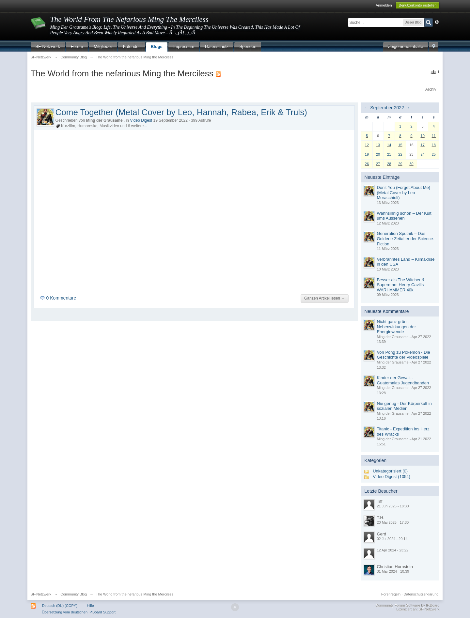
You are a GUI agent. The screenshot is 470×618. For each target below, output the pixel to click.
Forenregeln (390, 594)
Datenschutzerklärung (420, 594)
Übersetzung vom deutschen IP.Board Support (79, 612)
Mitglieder (103, 46)
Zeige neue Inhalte (405, 46)
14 (389, 145)
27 (378, 164)
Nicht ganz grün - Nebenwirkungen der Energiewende (396, 326)
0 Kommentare (61, 298)
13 (378, 145)
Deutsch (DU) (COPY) (59, 606)
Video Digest (141, 120)
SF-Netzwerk (48, 46)
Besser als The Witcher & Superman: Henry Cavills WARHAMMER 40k (400, 284)
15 (400, 145)
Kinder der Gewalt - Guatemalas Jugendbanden (403, 380)
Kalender (131, 46)
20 (378, 154)
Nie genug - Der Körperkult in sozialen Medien (404, 406)
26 (367, 164)
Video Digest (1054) (391, 476)
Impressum (183, 46)
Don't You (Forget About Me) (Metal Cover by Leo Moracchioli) (403, 192)
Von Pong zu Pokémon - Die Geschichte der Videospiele (403, 355)
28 (389, 164)
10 (423, 136)
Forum (77, 46)
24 (423, 154)
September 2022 (387, 107)
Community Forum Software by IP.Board (407, 605)
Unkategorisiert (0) (390, 471)
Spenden (247, 46)
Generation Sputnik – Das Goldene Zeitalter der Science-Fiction (405, 238)
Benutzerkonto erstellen (418, 5)
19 (367, 154)
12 (367, 145)
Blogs (157, 46)
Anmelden (384, 5)
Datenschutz (216, 46)
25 (434, 154)
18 (434, 145)
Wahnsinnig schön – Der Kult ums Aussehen (404, 216)
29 (400, 164)
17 (423, 145)
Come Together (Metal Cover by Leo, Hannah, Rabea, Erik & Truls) (181, 112)
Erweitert (436, 22)
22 (400, 154)
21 (389, 154)
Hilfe (90, 606)
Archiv (430, 89)
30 (411, 164)
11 (434, 136)
